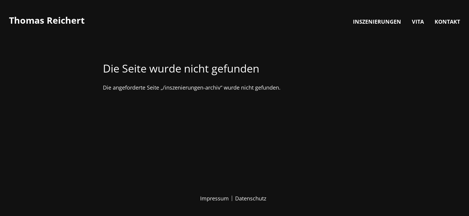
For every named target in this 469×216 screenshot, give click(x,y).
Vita (418, 21)
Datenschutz (250, 198)
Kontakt (447, 21)
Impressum (214, 198)
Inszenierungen (377, 21)
